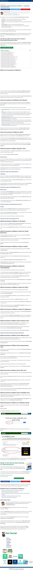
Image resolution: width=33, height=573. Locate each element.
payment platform (13, 140)
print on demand (23, 160)
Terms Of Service (21, 569)
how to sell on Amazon (13, 330)
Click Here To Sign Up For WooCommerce (9, 171)
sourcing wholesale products (16, 102)
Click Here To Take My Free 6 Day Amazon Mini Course (12, 332)
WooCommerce (25, 289)
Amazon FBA (14, 326)
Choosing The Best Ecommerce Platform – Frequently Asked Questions (12, 490)
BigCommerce (10, 236)
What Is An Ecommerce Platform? (6, 51)
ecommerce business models (12, 107)
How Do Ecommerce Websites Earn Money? (8, 52)
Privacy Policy (16, 569)
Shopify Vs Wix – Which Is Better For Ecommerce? (9, 497)
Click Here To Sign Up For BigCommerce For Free (11, 204)
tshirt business (28, 160)
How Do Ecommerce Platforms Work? (7, 53)
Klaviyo (16, 184)
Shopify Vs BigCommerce (7, 201)
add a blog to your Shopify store (13, 301)
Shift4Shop (20, 289)
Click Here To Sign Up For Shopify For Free (9, 218)
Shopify (1, 208)
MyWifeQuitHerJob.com (12, 568)
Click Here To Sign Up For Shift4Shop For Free (10, 187)
